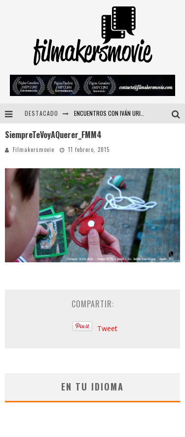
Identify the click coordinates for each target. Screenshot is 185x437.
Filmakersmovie (33, 149)
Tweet (107, 328)
